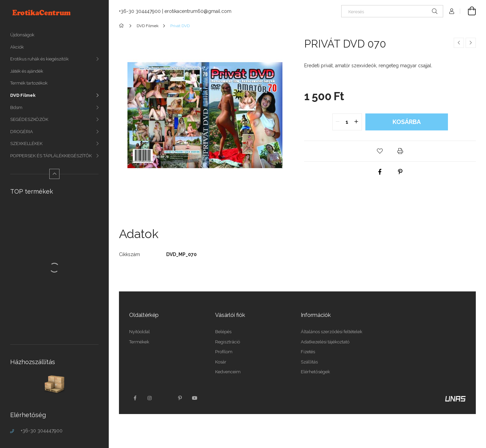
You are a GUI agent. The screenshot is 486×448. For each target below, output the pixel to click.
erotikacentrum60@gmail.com (197, 11)
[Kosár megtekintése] (468, 11)
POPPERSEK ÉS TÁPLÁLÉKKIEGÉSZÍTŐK (51, 155)
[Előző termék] (459, 43)
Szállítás (309, 361)
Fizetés (308, 351)
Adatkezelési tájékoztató (325, 341)
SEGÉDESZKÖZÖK (29, 119)
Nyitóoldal (139, 331)
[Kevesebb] (54, 174)
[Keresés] (392, 11)
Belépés (223, 331)
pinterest (180, 398)
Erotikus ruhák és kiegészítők (39, 58)
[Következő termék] (471, 43)
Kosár (220, 361)
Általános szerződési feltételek (331, 331)
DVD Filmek (23, 95)
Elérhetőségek (315, 371)
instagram (150, 398)
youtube (195, 398)
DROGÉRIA (21, 131)
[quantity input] (347, 122)
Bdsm (16, 107)
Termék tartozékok (29, 83)
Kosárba (407, 121)
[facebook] (380, 172)
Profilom (223, 351)
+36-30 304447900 (42, 430)
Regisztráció (227, 341)
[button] (380, 151)
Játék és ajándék (26, 71)
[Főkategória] (122, 25)
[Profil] (451, 11)
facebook (135, 398)
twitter (165, 398)
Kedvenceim (228, 371)
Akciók (17, 47)
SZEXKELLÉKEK (26, 143)
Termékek (139, 341)
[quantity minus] (338, 122)
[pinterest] (400, 172)
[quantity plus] (356, 122)
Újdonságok (22, 34)
